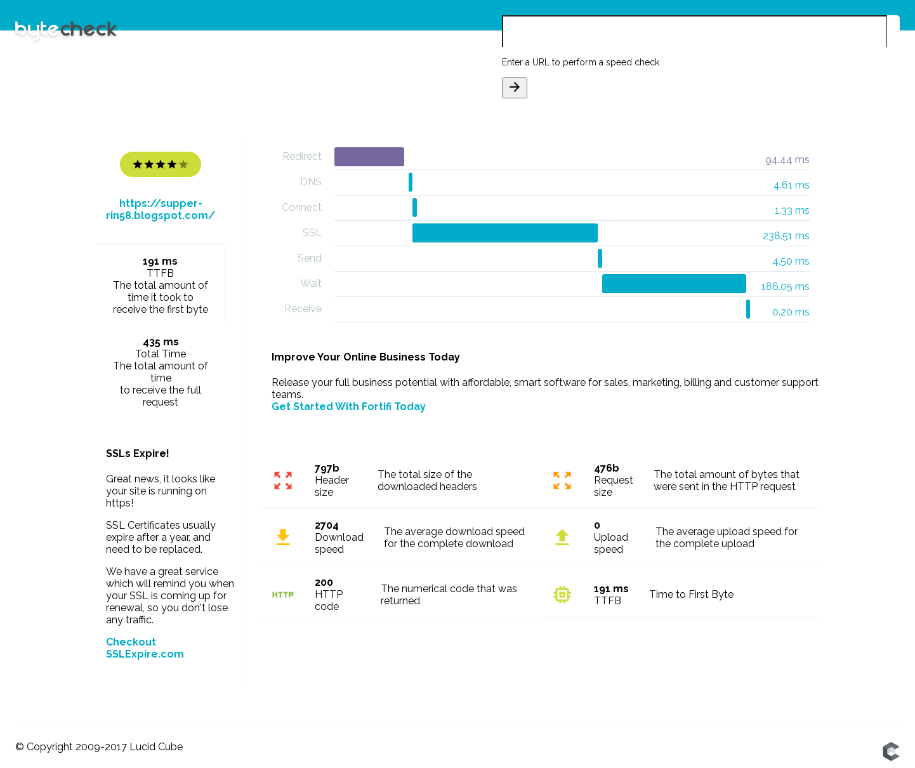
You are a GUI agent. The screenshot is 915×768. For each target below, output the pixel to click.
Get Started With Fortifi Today (349, 407)
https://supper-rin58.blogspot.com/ (160, 209)
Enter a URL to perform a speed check (580, 62)
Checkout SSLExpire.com (145, 648)
